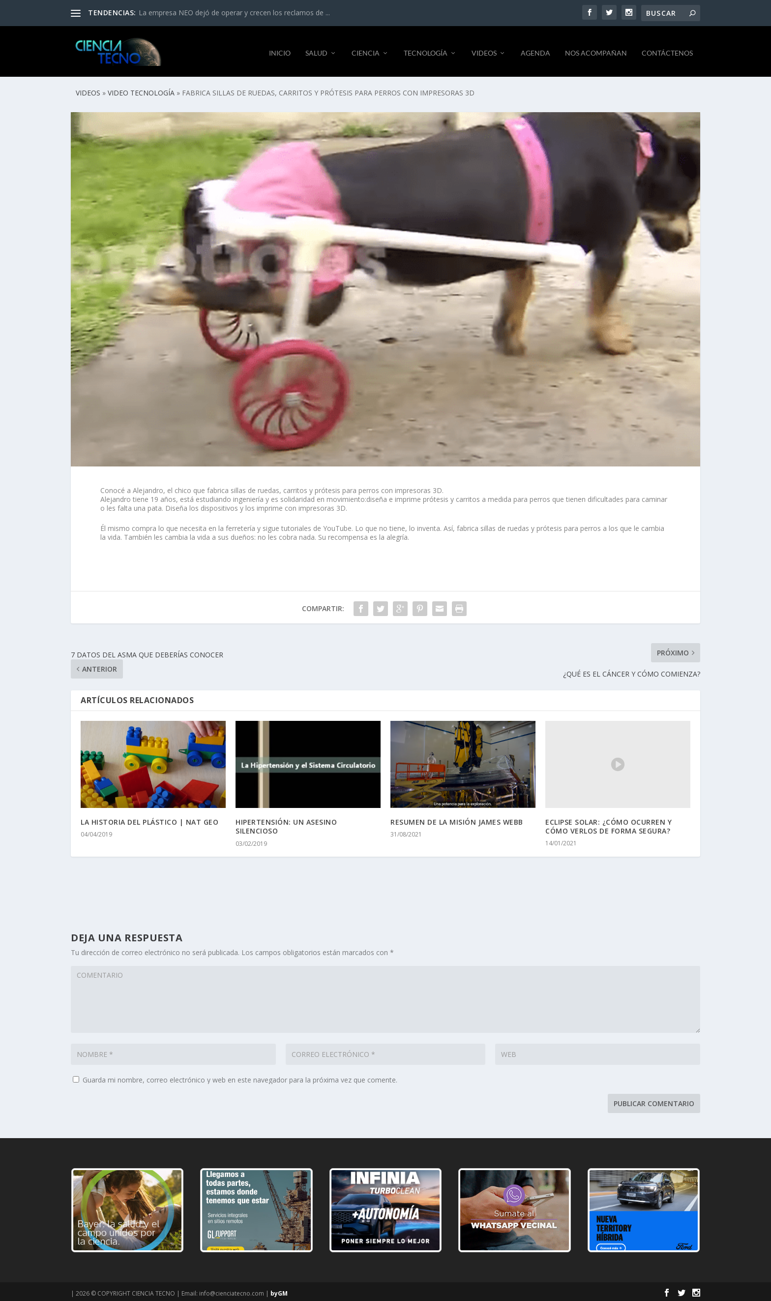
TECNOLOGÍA (425, 49)
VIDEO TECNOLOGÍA (141, 89)
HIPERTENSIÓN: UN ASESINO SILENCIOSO (286, 823)
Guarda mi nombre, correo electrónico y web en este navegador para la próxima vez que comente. (240, 1076)
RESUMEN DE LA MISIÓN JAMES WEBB (456, 819)
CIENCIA (366, 49)
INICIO (280, 49)
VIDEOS (484, 49)
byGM (279, 1290)
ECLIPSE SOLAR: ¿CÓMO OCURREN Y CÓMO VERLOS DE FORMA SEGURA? (608, 823)
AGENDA (535, 49)
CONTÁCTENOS (667, 49)
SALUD (316, 49)
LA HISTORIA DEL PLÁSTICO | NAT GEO (149, 819)
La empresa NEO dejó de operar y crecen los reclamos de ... (234, 12)
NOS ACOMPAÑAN (596, 49)
